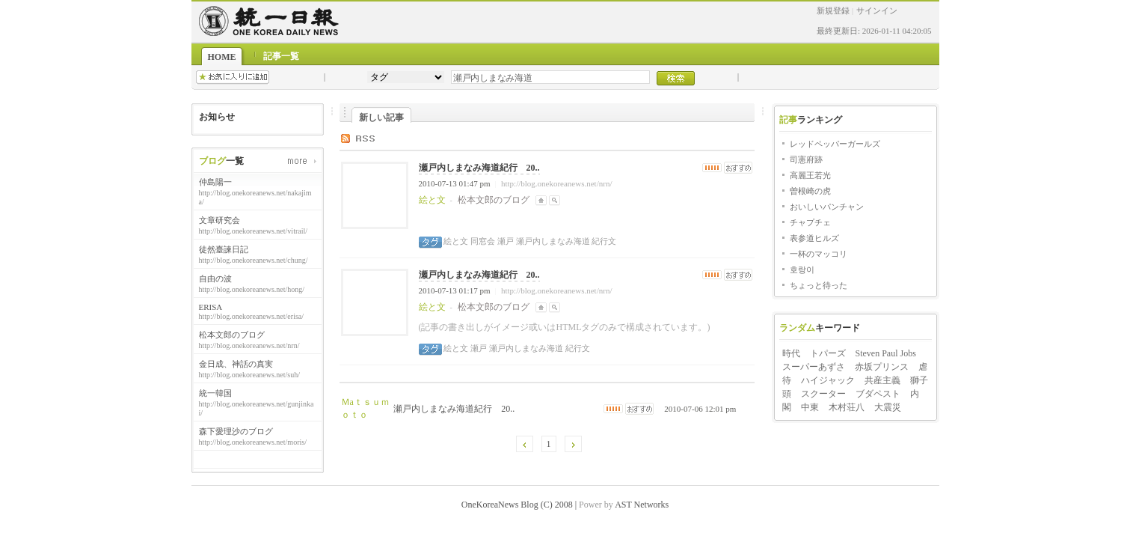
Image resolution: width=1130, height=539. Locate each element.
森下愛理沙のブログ (236, 431)
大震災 (887, 407)
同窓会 (481, 241)
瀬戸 (504, 241)
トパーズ (828, 353)
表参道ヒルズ (814, 238)
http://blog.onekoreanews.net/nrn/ (556, 183)
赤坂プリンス (882, 367)
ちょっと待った (818, 285)
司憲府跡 (806, 159)
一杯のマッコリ (818, 253)
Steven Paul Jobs (886, 353)
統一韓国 (215, 393)
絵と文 (455, 241)
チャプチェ (810, 222)
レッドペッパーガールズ (835, 143)
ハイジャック (828, 380)
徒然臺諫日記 (223, 249)
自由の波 (215, 278)
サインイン (876, 10)
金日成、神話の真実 (236, 363)
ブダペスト (878, 394)
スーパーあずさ (813, 367)
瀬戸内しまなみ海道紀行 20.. (479, 167)
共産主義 (882, 380)
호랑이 (802, 269)
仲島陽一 (215, 181)
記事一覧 (281, 56)
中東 (810, 407)
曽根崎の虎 (810, 190)
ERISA (211, 306)
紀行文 (603, 241)
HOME (222, 57)
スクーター (823, 394)
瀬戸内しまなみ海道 (552, 241)
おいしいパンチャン (827, 206)
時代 (791, 353)
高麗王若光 (810, 175)
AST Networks (642, 504)
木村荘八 (847, 407)
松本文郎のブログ (232, 334)
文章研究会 (219, 220)
